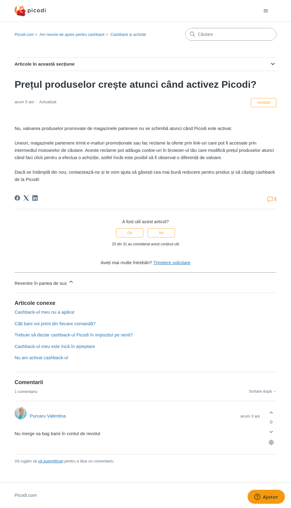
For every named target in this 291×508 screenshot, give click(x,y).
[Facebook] (17, 198)
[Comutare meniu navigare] (265, 11)
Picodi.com (24, 34)
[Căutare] (231, 34)
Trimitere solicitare (171, 262)
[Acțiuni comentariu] (271, 442)
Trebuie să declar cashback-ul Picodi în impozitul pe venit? (74, 334)
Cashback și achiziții (128, 34)
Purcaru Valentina (48, 415)
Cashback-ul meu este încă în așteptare (55, 346)
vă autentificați (50, 461)
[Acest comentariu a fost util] (271, 412)
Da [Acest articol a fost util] (129, 233)
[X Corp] (26, 198)
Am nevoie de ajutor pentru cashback (72, 34)
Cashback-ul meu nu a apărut (44, 312)
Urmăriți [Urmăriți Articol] (263, 103)
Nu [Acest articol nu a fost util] (161, 233)
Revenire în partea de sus (44, 282)
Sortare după (262, 391)
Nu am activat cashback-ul (41, 357)
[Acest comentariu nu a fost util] (271, 432)
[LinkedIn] (35, 198)
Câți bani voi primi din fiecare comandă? (55, 323)
